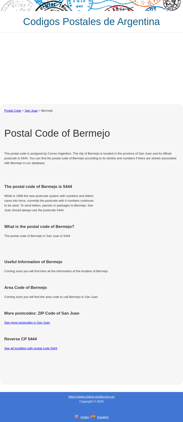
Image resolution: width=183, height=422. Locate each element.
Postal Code (12, 110)
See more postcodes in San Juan (27, 322)
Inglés (85, 417)
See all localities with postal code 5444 (30, 348)
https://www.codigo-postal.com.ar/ (91, 396)
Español (102, 417)
